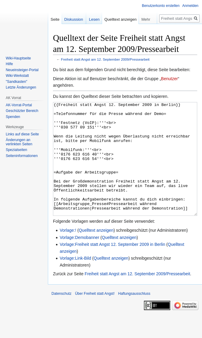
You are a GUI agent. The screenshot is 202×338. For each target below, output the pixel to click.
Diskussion (73, 19)
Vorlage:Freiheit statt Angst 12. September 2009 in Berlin (112, 266)
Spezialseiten (16, 150)
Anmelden (190, 6)
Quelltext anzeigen (96, 252)
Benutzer (169, 78)
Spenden (13, 117)
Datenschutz (61, 316)
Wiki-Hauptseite (18, 58)
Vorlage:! (68, 252)
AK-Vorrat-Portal (19, 105)
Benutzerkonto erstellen (161, 6)
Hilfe (9, 64)
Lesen (94, 19)
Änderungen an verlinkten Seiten (19, 142)
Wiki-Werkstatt (17, 76)
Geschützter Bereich (22, 111)
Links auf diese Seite (22, 134)
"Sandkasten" (16, 82)
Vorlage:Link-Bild (75, 280)
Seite (55, 19)
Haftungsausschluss (134, 316)
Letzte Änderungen (21, 87)
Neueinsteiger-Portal (22, 70)
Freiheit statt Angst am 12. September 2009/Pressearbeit (105, 59)
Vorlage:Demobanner (79, 260)
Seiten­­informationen (22, 156)
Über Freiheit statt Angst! (95, 316)
